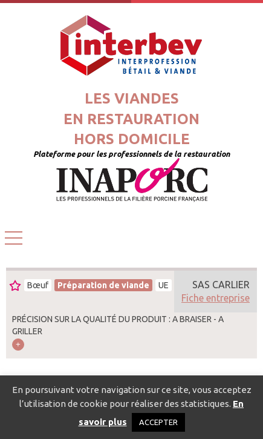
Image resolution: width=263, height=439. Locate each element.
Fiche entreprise (215, 297)
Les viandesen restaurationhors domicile (131, 118)
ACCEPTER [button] (158, 422)
